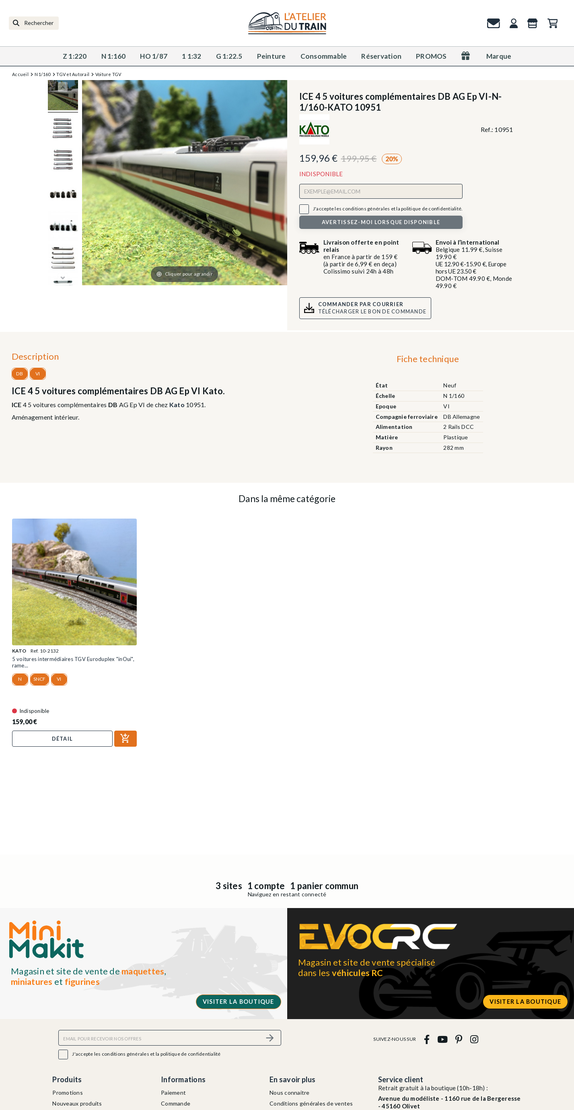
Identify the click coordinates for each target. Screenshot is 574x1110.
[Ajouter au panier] (125, 739)
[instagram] (474, 1039)
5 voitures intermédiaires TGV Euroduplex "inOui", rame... (73, 662)
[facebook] (426, 1039)
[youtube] (442, 1039)
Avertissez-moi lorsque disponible (381, 222)
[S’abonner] (270, 1038)
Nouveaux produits (77, 1103)
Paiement (173, 1092)
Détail (62, 738)
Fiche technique (428, 358)
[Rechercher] (34, 23)
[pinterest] (459, 1039)
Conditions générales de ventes (311, 1103)
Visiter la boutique (238, 1001)
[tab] (427, 361)
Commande (175, 1103)
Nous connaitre (290, 1092)
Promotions (67, 1092)
